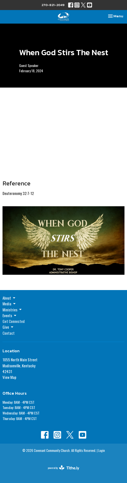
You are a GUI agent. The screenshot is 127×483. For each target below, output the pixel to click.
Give (8, 327)
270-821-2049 (52, 5)
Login (101, 450)
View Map (9, 377)
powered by (63, 468)
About (9, 298)
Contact (9, 333)
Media (9, 303)
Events (10, 315)
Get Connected (14, 321)
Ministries (12, 309)
